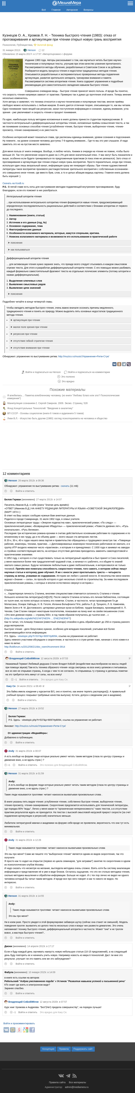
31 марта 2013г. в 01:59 (31, 773)
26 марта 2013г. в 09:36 (31, 480)
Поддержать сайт (83, 1049)
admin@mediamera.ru (77, 1087)
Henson (30, 50)
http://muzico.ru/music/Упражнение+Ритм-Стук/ (83, 356)
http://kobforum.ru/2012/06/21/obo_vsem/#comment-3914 (34, 646)
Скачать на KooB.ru (13, 183)
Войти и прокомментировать (19, 1023)
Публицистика (24, 45)
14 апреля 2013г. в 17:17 (40, 946)
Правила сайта (57, 1082)
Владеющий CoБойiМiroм (22, 658)
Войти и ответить (25, 491)
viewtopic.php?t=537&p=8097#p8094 (37, 636)
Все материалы (77, 1082)
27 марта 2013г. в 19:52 (31, 708)
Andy (9, 751)
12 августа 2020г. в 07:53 (54, 658)
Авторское (72, 9)
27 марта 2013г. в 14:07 (49, 499)
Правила (64, 1049)
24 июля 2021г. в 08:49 (29, 686)
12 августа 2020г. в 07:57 (53, 1001)
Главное (56, 9)
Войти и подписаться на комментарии (89, 372)
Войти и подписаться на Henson (43, 372)
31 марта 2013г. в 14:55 (31, 896)
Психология (9, 45)
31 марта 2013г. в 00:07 (28, 751)
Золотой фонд (45, 45)
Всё (44, 9)
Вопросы (88, 9)
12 (43, 50)
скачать (65, 486)
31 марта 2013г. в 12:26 (28, 840)
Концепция (48, 1049)
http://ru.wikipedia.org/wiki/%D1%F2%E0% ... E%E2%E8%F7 (37, 618)
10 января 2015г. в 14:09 (42, 972)
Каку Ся (63, 679)
